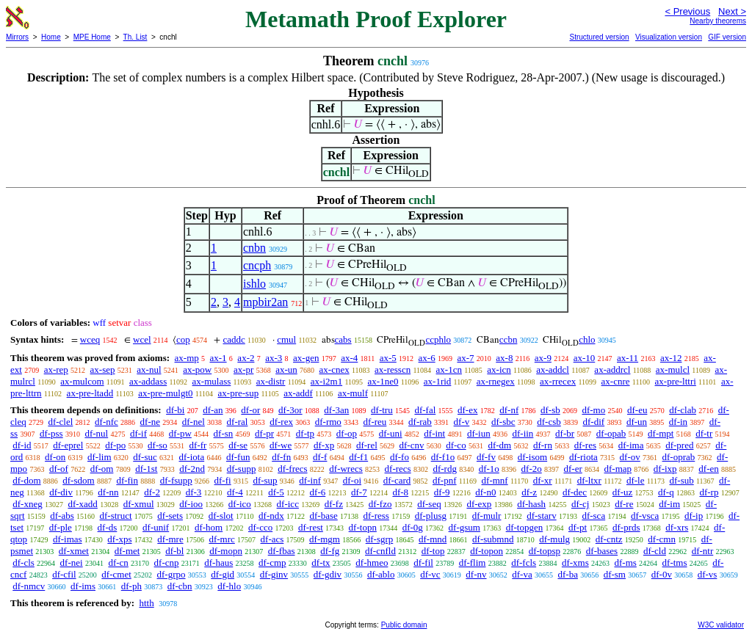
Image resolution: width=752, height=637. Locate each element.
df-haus (218, 562)
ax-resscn (393, 369)
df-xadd (82, 503)
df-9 (442, 492)
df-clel (60, 421)
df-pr (264, 433)
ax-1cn (449, 369)
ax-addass (148, 381)
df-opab (611, 433)
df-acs (272, 539)
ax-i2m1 (326, 381)
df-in (678, 421)
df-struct (116, 515)
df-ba (567, 574)
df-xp (324, 445)
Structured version (599, 37)
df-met (127, 550)
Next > (732, 11)
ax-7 (465, 357)
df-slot (221, 515)
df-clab (682, 409)
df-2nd (192, 468)
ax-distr (271, 381)
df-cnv (412, 445)
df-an (213, 409)
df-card (397, 480)
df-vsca (645, 515)
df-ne (150, 421)
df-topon (486, 550)
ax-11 (627, 357)
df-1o (489, 468)
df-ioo (191, 503)
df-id (21, 445)
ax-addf (298, 392)
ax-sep (102, 369)
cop (183, 339)
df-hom (209, 527)
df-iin (522, 433)
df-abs (62, 515)
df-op (346, 433)
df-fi (222, 480)
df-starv (541, 515)
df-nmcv (28, 586)
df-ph (131, 586)
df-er (572, 468)
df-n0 (485, 492)
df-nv (476, 574)
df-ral (237, 421)
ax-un (286, 369)
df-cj (580, 503)
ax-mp (187, 357)
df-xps (119, 539)
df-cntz (609, 539)
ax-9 (543, 357)
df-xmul (138, 503)
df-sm (615, 574)
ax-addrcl (612, 369)
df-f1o (443, 456)
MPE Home (92, 37)
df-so (157, 445)
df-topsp (544, 550)
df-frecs (292, 468)
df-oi (352, 480)
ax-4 (349, 357)
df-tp (305, 433)
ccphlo (438, 339)
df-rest (310, 527)
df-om (102, 468)
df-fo (399, 456)
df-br (564, 433)
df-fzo (380, 503)
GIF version (727, 37)
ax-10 (585, 357)
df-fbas (281, 550)
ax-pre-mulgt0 (165, 392)
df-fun (238, 456)
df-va (522, 574)
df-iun (479, 433)
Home (51, 37)
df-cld (654, 550)
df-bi (175, 409)
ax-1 (218, 357)
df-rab (420, 421)
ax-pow (197, 369)
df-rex (281, 421)
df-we (281, 445)
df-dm (499, 445)
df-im (669, 503)
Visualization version (668, 37)
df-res (585, 445)
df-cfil (64, 574)
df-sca (593, 515)
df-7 (359, 492)
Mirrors (17, 37)
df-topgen (524, 527)
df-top (433, 550)
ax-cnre (615, 381)
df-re (624, 503)
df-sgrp (380, 539)
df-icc (288, 503)
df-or (250, 409)
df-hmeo (371, 562)
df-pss (51, 433)
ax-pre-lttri (675, 381)
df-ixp (665, 468)
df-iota (192, 456)
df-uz (622, 492)
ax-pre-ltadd (90, 392)
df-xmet (74, 550)
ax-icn (498, 369)
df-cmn (662, 539)
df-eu (637, 409)
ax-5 (388, 357)
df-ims (82, 586)
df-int (434, 433)
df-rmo (328, 421)
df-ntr (703, 550)
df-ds (108, 527)
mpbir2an (265, 302)
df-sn (224, 433)
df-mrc (221, 539)
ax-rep (56, 369)
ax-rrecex (558, 381)
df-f (320, 456)
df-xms (575, 562)
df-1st (146, 468)
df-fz (334, 503)
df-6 (318, 492)
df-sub (681, 480)
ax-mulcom (82, 381)
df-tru (382, 409)
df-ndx (271, 515)
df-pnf (445, 480)
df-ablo (381, 574)
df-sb (550, 409)
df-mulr (487, 515)
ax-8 (504, 357)
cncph (257, 265)
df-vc (430, 574)
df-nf (508, 409)
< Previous (687, 11)
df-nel (193, 421)
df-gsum (464, 527)
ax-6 (427, 357)
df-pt (577, 527)
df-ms (625, 562)
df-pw (180, 433)
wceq (90, 339)
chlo (587, 339)
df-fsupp (176, 480)
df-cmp (272, 562)
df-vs (707, 574)
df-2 (152, 492)
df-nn (108, 492)
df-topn (363, 527)
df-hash (531, 503)
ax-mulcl (673, 369)
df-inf (310, 480)
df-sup (265, 480)
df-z (529, 492)
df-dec (575, 492)
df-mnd (432, 539)
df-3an (336, 409)
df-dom (26, 480)
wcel (142, 339)
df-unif (155, 527)
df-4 (235, 492)
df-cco (260, 527)
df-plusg (430, 515)
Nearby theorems (718, 21)
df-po (115, 445)
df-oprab (678, 456)
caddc (234, 339)
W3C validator (721, 625)
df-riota (583, 456)
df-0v (661, 574)
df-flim (472, 562)
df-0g (412, 527)
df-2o (531, 468)
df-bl (174, 550)
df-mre (170, 539)
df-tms (674, 562)
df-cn (118, 562)
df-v (462, 421)
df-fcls (523, 562)
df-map (618, 468)
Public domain (404, 625)
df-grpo (171, 574)
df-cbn (179, 586)
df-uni (390, 433)
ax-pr (243, 369)
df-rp (708, 492)
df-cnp (166, 562)
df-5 (276, 492)
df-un (636, 421)
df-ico (239, 503)
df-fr (198, 445)
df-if (138, 433)
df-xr (542, 480)
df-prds (626, 527)
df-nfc (106, 421)
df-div (61, 492)
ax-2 (245, 357)
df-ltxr (589, 480)
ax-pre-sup (238, 392)
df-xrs (676, 527)
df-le (635, 480)
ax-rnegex (496, 381)
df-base (323, 515)
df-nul (96, 433)
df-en (708, 468)
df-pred (679, 445)
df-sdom (78, 480)
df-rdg (445, 468)
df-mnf (495, 480)
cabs (343, 339)
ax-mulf (353, 392)
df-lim (99, 456)
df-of (58, 468)
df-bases (602, 550)
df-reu (375, 421)
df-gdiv (327, 574)
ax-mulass (211, 381)
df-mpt (660, 433)
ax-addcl (552, 369)
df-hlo (229, 586)
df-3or (290, 409)
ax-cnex (334, 369)
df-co (456, 445)
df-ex (467, 409)
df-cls (23, 562)
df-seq (429, 503)
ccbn (508, 339)
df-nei (71, 562)
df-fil (423, 562)
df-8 (400, 492)
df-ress (376, 515)
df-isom (532, 456)
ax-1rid (438, 381)
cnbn (254, 247)
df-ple (60, 527)
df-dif (594, 421)
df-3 (194, 492)
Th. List (135, 37)
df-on (55, 456)
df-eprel (68, 445)
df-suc (145, 456)
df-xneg (27, 503)
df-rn (542, 445)
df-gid (222, 574)
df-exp (478, 503)
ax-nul (149, 369)
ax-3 (273, 357)
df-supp (241, 468)
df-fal (424, 409)
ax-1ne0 (383, 381)
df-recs (398, 468)
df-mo (593, 409)
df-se (237, 445)
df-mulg (554, 539)
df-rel (366, 445)
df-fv (486, 456)
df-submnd (492, 539)
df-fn (281, 456)
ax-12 (671, 357)
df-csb (549, 421)
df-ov (630, 456)
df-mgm (324, 539)
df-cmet (116, 574)
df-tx (320, 562)
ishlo (254, 283)
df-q (666, 492)
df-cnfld (380, 550)
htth (146, 602)
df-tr (703, 433)
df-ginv (274, 574)
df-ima (631, 445)
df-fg (329, 550)
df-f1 (358, 456)
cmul (286, 339)
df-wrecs (345, 468)
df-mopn (225, 550)
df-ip (693, 515)
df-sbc (503, 421)
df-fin (127, 480)
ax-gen (306, 357)
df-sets (170, 515)
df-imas (67, 539)
